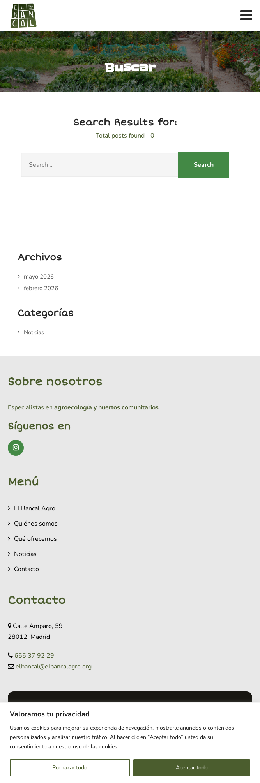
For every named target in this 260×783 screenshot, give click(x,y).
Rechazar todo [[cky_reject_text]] (69, 767)
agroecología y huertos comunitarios (106, 407)
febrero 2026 (41, 288)
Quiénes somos (36, 523)
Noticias (34, 332)
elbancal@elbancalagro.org (54, 666)
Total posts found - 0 (125, 135)
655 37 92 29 (34, 655)
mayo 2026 (39, 276)
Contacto (26, 569)
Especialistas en (30, 407)
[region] (130, 742)
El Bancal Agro (34, 508)
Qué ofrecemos (35, 538)
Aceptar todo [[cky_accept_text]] (192, 767)
